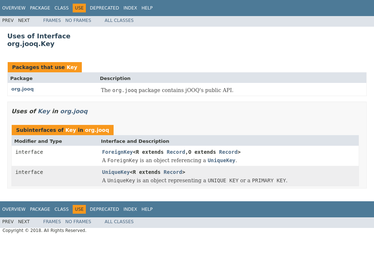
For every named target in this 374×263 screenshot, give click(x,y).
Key (71, 67)
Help (147, 8)
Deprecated (104, 8)
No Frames (78, 20)
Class (61, 8)
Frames (52, 20)
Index (130, 8)
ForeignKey (117, 152)
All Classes (119, 20)
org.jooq (22, 89)
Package (40, 8)
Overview (14, 8)
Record (176, 152)
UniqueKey (116, 172)
